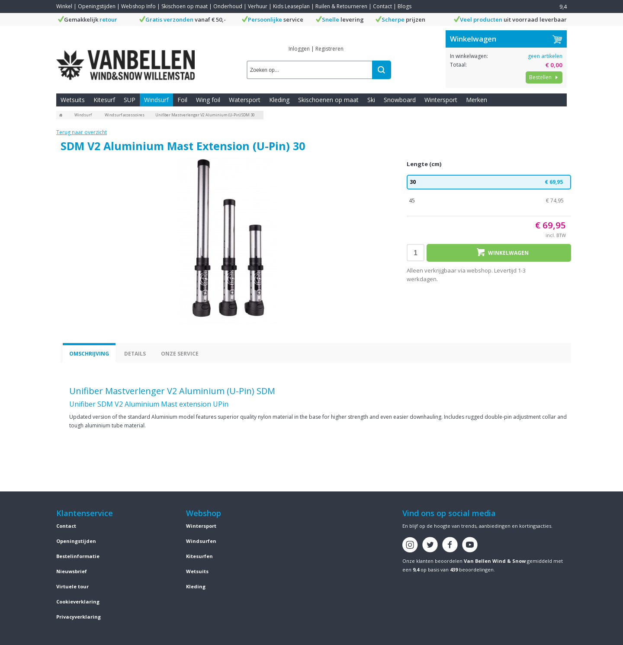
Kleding (279, 100)
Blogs (404, 6)
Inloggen (299, 48)
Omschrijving (89, 353)
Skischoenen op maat (328, 100)
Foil (182, 100)
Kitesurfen (199, 556)
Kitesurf (104, 100)
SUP (129, 100)
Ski (371, 100)
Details (135, 353)
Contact (382, 6)
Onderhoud (227, 6)
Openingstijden (97, 6)
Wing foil (208, 100)
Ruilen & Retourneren (341, 6)
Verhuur (257, 6)
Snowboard (400, 100)
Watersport (244, 100)
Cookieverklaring (78, 601)
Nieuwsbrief (71, 571)
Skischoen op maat (184, 6)
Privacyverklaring (78, 616)
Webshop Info (138, 6)
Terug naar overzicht (81, 132)
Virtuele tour (72, 586)
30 (489, 182)
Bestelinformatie (78, 556)
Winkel (64, 6)
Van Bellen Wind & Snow (495, 561)
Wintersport (440, 100)
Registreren (329, 48)
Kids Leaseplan (291, 6)
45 (489, 200)
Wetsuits (73, 100)
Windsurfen (201, 541)
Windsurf (156, 100)
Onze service (180, 353)
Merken (476, 100)
